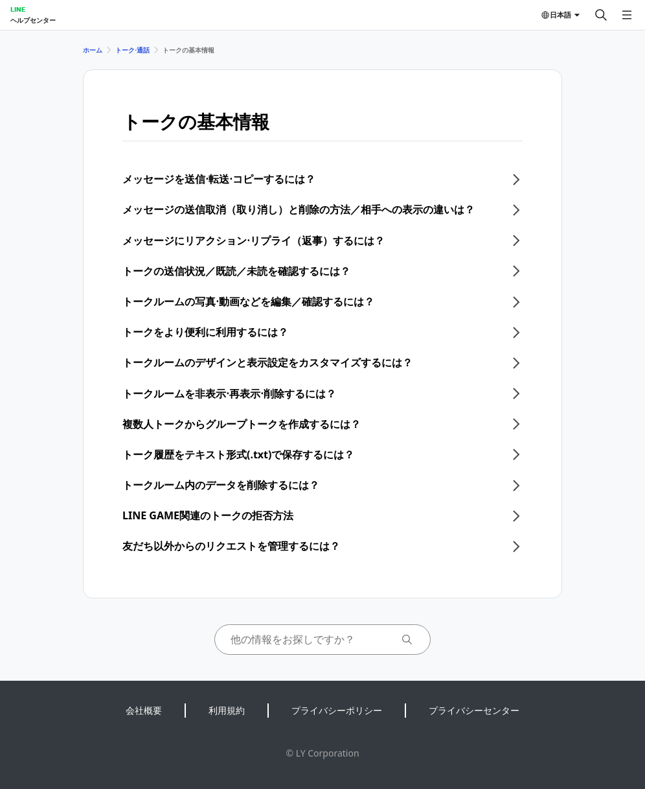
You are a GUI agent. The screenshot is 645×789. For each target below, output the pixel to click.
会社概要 (144, 710)
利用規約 (227, 710)
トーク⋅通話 (132, 49)
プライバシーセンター (474, 710)
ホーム (92, 49)
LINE (17, 9)
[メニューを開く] (627, 15)
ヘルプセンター (33, 20)
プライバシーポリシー (336, 710)
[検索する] (601, 15)
